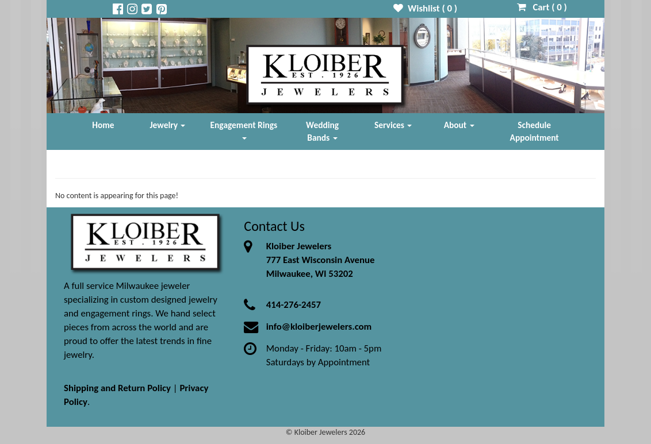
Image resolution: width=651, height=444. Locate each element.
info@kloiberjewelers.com (319, 327)
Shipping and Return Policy (117, 388)
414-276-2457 (293, 305)
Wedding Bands (322, 131)
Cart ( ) (542, 7)
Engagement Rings (244, 129)
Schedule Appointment (534, 131)
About (459, 124)
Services (393, 124)
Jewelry (168, 124)
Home (103, 124)
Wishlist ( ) (425, 8)
